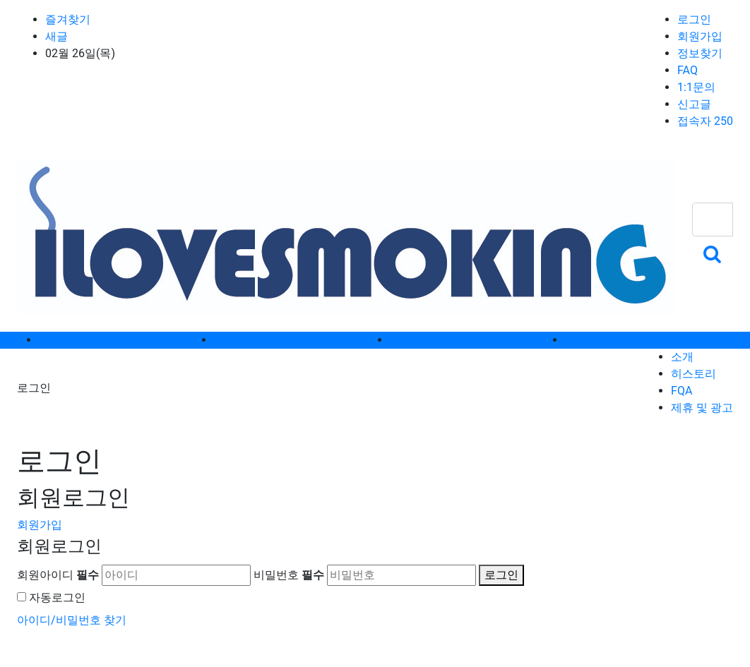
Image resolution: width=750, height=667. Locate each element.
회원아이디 (58, 575)
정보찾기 (699, 53)
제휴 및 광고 (702, 407)
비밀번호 (289, 575)
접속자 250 (705, 121)
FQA (681, 390)
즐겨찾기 (67, 19)
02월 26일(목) (80, 53)
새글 (56, 36)
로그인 (694, 19)
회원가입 (699, 36)
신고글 (694, 104)
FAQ (687, 70)
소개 (682, 356)
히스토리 (693, 373)
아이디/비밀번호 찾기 (71, 620)
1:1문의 (696, 87)
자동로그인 (57, 597)
